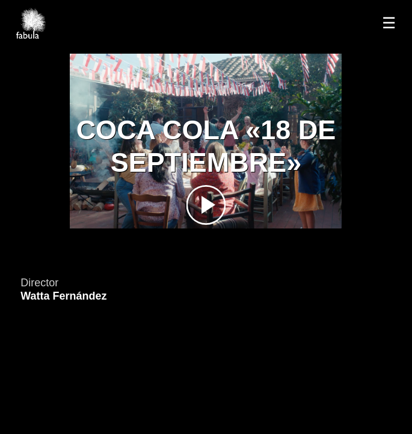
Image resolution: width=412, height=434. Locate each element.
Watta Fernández (63, 296)
